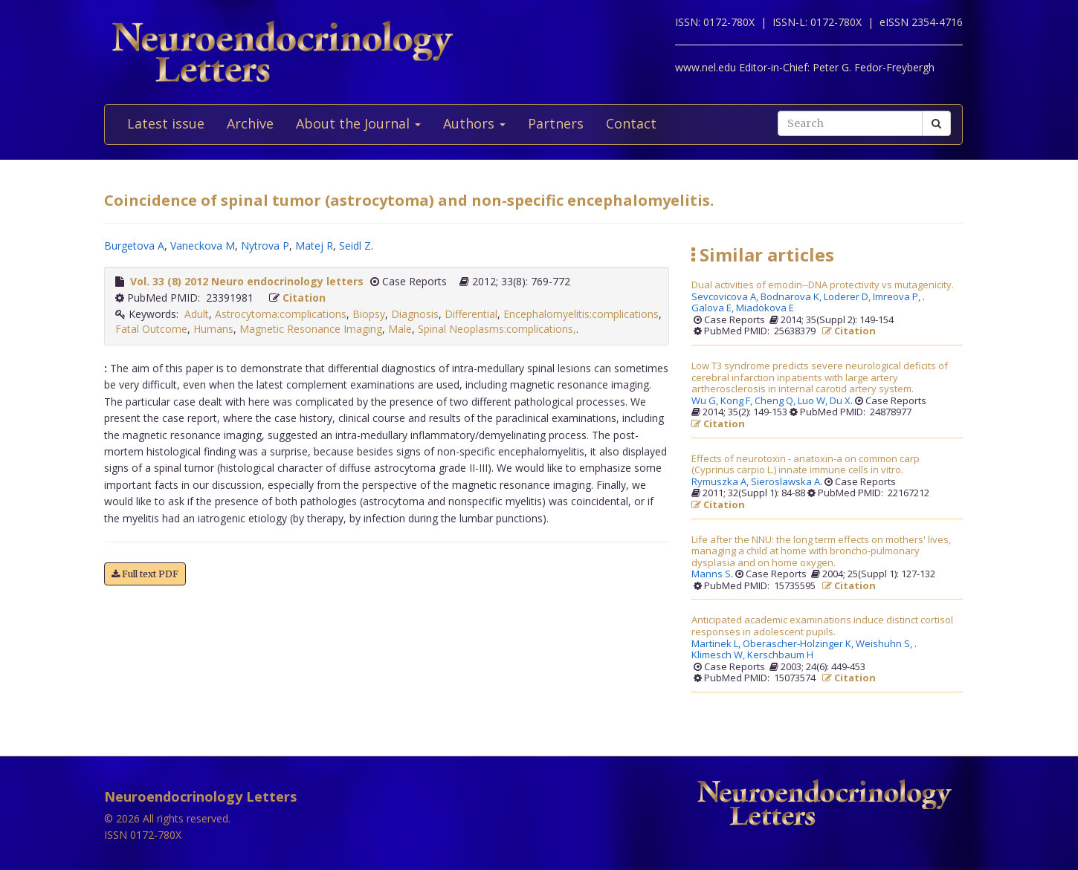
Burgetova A (134, 245)
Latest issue (165, 123)
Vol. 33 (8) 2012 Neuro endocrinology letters (247, 281)
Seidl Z (355, 245)
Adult (196, 314)
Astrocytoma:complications (280, 314)
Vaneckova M (202, 245)
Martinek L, (717, 644)
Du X (840, 401)
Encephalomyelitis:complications (581, 314)
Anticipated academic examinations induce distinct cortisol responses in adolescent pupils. (822, 625)
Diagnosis (415, 314)
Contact (631, 123)
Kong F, (737, 401)
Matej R (314, 245)
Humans (213, 329)
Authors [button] (474, 123)
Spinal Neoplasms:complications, (497, 329)
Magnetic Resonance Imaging (310, 329)
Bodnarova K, (792, 297)
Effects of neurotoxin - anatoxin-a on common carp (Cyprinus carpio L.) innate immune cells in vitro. (805, 464)
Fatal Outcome (151, 329)
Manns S (711, 574)
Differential (471, 314)
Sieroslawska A (785, 482)
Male (400, 329)
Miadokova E (765, 308)
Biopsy (368, 314)
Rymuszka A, (721, 482)
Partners (556, 123)
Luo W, (814, 401)
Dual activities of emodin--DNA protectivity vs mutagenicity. (822, 285)
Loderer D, (848, 297)
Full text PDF (145, 574)
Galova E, (713, 308)
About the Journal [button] (358, 123)
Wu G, (705, 401)
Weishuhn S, (885, 644)
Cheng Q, (776, 401)
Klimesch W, (719, 655)
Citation (304, 297)
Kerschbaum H (780, 655)
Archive (250, 123)
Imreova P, (898, 297)
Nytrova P (265, 245)
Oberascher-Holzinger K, (799, 644)
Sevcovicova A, (726, 297)
